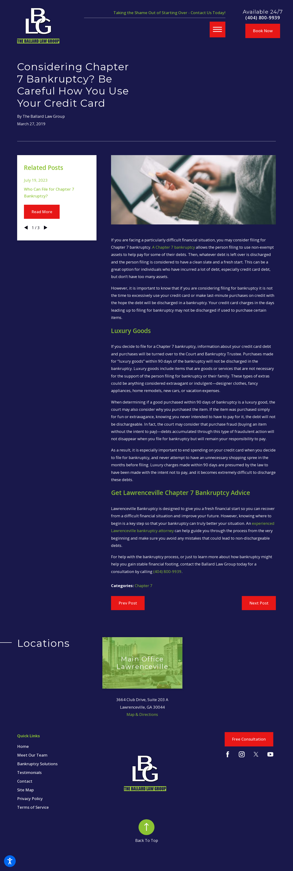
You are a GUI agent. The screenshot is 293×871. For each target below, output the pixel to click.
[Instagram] (242, 754)
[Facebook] (228, 754)
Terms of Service (33, 807)
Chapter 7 (143, 585)
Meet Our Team (32, 755)
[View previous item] (26, 228)
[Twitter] (256, 754)
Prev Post (128, 603)
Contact (24, 781)
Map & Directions (142, 714)
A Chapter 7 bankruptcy (173, 247)
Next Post (259, 603)
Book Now (263, 30)
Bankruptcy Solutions (37, 763)
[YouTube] (270, 754)
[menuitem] (60, 746)
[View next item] (46, 228)
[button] (10, 861)
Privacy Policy (30, 798)
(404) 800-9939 (262, 17)
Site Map (25, 790)
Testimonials (29, 772)
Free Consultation (249, 739)
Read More (41, 211)
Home (23, 746)
